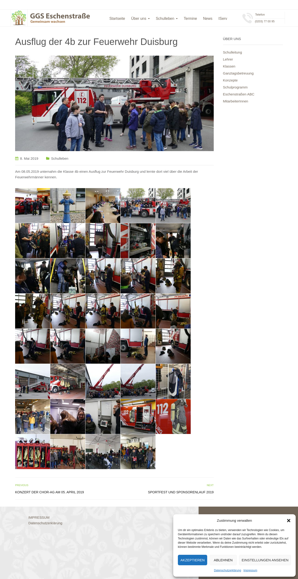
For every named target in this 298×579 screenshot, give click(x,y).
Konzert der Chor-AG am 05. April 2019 (49, 492)
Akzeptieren (192, 560)
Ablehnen (223, 560)
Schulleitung (232, 52)
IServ (222, 18)
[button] (288, 520)
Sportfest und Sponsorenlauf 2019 (181, 492)
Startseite (117, 18)
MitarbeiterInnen (235, 101)
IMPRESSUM (39, 517)
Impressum (250, 570)
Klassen (229, 66)
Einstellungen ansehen (265, 560)
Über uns (138, 18)
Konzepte (230, 80)
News (207, 18)
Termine (190, 18)
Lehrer (228, 59)
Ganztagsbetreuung (238, 73)
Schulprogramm (235, 87)
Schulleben (165, 18)
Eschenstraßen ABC (238, 94)
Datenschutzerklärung (227, 570)
